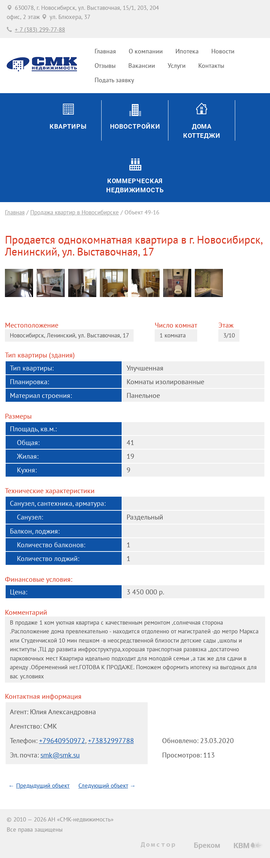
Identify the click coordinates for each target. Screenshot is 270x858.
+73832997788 (111, 740)
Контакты (211, 66)
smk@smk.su (60, 754)
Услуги (177, 66)
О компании (146, 51)
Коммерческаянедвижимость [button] (135, 185)
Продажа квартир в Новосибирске (74, 212)
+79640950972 (62, 740)
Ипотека (187, 51)
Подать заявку (114, 80)
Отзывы (105, 66)
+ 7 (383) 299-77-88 (40, 29)
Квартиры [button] (68, 126)
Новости (222, 51)
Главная (105, 51)
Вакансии (141, 66)
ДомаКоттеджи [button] (201, 131)
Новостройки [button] (135, 126)
